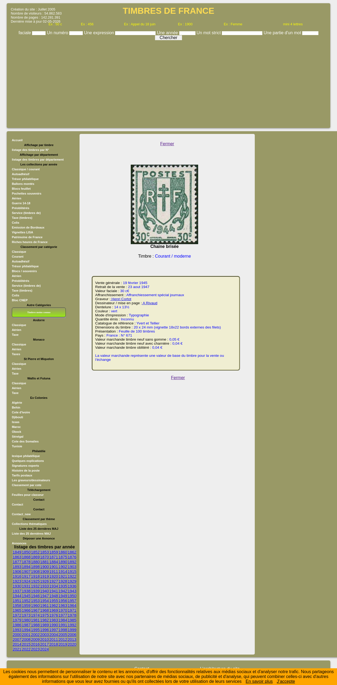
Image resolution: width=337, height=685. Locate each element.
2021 (17, 649)
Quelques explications (28, 460)
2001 (26, 634)
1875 (63, 557)
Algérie (17, 402)
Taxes (16, 354)
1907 (26, 571)
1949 (63, 596)
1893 (17, 567)
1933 (44, 586)
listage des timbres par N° (30, 149)
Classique (19, 251)
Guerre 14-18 (21, 203)
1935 (63, 586)
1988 (35, 625)
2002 (35, 634)
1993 (17, 630)
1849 (17, 552)
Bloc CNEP (19, 300)
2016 (35, 644)
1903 (72, 567)
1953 (35, 600)
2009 (35, 639)
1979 (17, 620)
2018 (53, 644)
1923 (17, 581)
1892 (72, 562)
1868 (26, 557)
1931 (26, 586)
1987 (26, 625)
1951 (17, 600)
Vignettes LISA (22, 232)
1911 (53, 571)
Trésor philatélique (25, 179)
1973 (26, 615)
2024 (44, 649)
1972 (17, 615)
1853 (44, 552)
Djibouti (17, 417)
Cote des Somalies (25, 441)
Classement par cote (26, 485)
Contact (17, 504)
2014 (17, 644)
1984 (63, 620)
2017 (44, 644)
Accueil (17, 140)
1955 (53, 600)
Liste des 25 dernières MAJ (31, 533)
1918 (35, 576)
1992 (72, 625)
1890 (63, 562)
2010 (44, 639)
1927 (53, 581)
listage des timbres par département (38, 159)
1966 (26, 610)
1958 (17, 605)
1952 (26, 600)
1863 (17, 557)
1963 (63, 605)
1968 (44, 610)
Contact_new (21, 514)
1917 (26, 576)
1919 (44, 576)
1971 (72, 610)
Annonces (19, 543)
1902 (63, 567)
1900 (44, 567)
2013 (72, 639)
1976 (53, 615)
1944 (17, 596)
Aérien (16, 198)
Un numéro (58, 32)
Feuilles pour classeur (28, 494)
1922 (72, 576)
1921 (63, 576)
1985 (72, 620)
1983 (53, 620)
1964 (72, 605)
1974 (35, 615)
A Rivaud (149, 303)
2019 (63, 644)
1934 (53, 586)
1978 (72, 615)
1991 (63, 625)
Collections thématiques (29, 523)
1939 (35, 591)
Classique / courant (26, 169)
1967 (35, 610)
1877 (17, 562)
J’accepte (286, 681)
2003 (44, 634)
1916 (17, 576)
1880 (35, 562)
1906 (17, 571)
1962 (53, 605)
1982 (44, 620)
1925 (35, 581)
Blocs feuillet (21, 188)
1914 (63, 571)
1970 (63, 610)
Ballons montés (23, 183)
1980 (26, 620)
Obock (16, 431)
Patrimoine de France (27, 237)
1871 (53, 557)
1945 (26, 596)
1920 (53, 576)
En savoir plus (259, 681)
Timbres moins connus (38, 312)
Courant (17, 256)
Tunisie (17, 446)
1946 (35, 596)
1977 (63, 615)
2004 (53, 634)
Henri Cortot (121, 299)
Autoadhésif (20, 174)
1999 (72, 630)
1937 (17, 591)
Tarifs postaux (22, 475)
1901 (53, 567)
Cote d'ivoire (21, 412)
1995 (35, 630)
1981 (35, 620)
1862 (72, 552)
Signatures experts (25, 465)
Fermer (167, 143)
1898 (35, 567)
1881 (44, 562)
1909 (44, 571)
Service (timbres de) (26, 213)
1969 (53, 610)
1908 (35, 571)
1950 (72, 596)
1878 (26, 562)
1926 (44, 581)
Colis (15, 222)
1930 (17, 586)
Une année (168, 32)
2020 (72, 644)
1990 (53, 625)
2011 (53, 639)
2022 (26, 649)
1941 (53, 591)
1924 (26, 581)
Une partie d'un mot (283, 32)
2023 (35, 649)
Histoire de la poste (26, 470)
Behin (16, 407)
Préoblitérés (20, 208)
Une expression (99, 32)
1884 (53, 562)
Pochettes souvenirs (26, 193)
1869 (35, 557)
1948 (53, 596)
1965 (17, 610)
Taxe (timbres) (22, 217)
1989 (44, 625)
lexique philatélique (26, 456)
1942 (63, 591)
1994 (26, 630)
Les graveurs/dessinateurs (31, 480)
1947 (44, 596)
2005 (63, 634)
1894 (26, 567)
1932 (35, 586)
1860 (63, 552)
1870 (44, 557)
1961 (44, 605)
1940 (44, 591)
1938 (26, 591)
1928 (63, 581)
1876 (72, 557)
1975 (44, 615)
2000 (17, 634)
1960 (35, 605)
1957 (72, 600)
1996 (44, 630)
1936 (72, 586)
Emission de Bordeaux (28, 227)
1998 (63, 630)
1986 (17, 625)
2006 (72, 634)
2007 (17, 639)
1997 (53, 630)
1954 (44, 600)
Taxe (15, 334)
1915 (72, 571)
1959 (26, 605)
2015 (26, 644)
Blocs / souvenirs (24, 271)
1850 (26, 552)
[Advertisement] (168, 82)
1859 (53, 552)
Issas (15, 422)
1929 (72, 581)
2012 (63, 639)
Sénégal (17, 436)
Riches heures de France (29, 242)
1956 (63, 600)
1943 (72, 591)
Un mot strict (209, 32)
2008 (26, 639)
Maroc (16, 426)
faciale (25, 32)
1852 (35, 552)
